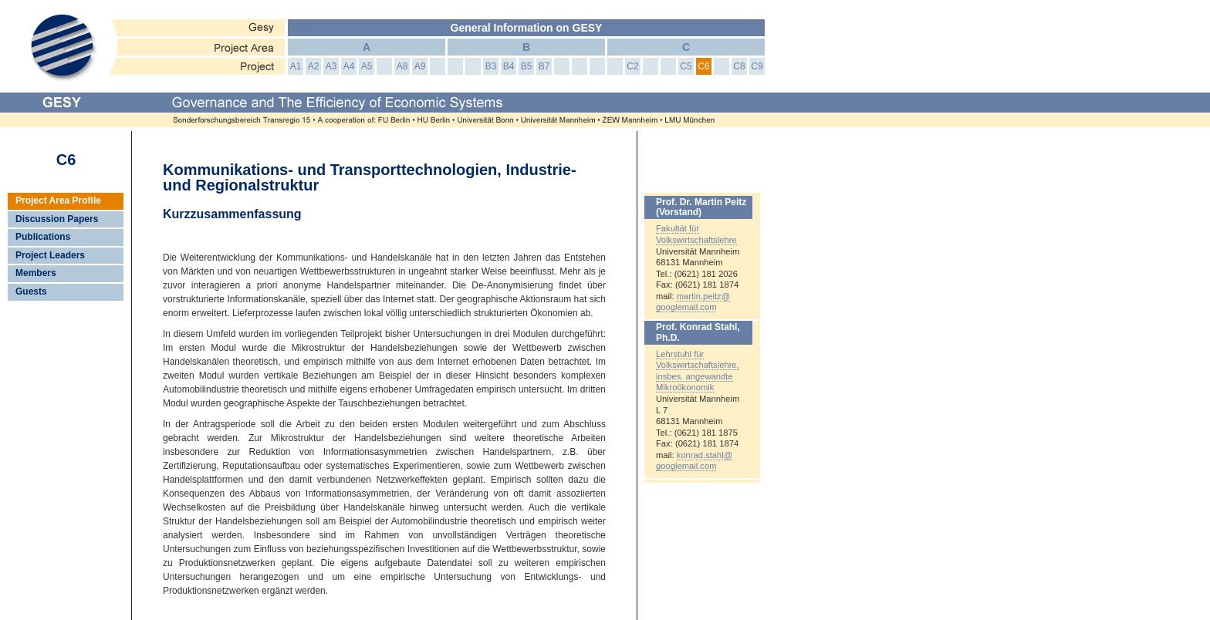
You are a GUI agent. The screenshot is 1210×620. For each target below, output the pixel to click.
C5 (685, 66)
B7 (544, 66)
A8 (402, 66)
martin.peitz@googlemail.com (693, 301)
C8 (739, 66)
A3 (331, 66)
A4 (349, 66)
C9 (756, 66)
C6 (703, 66)
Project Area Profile (58, 200)
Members (35, 273)
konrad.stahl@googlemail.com (694, 460)
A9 (420, 66)
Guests (31, 291)
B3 (491, 66)
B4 (509, 66)
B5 (526, 66)
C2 (632, 66)
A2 (313, 66)
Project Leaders (50, 255)
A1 (296, 66)
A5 (367, 66)
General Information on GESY (527, 28)
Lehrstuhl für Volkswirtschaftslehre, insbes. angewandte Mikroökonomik (697, 371)
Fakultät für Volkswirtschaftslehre (696, 234)
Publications (42, 236)
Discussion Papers (56, 219)
